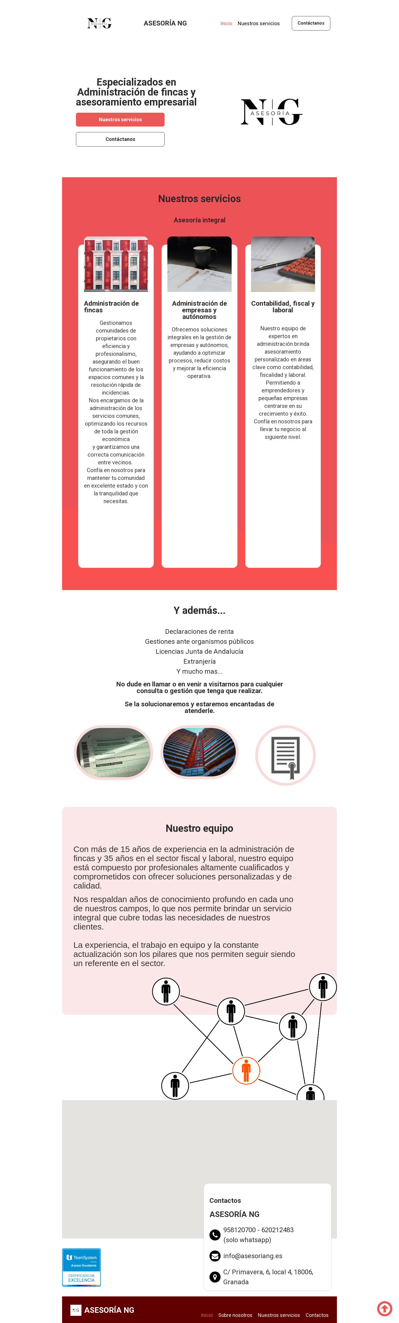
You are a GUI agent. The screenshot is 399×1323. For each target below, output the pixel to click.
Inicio (226, 23)
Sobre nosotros (235, 1315)
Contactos (317, 1315)
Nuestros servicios (259, 23)
